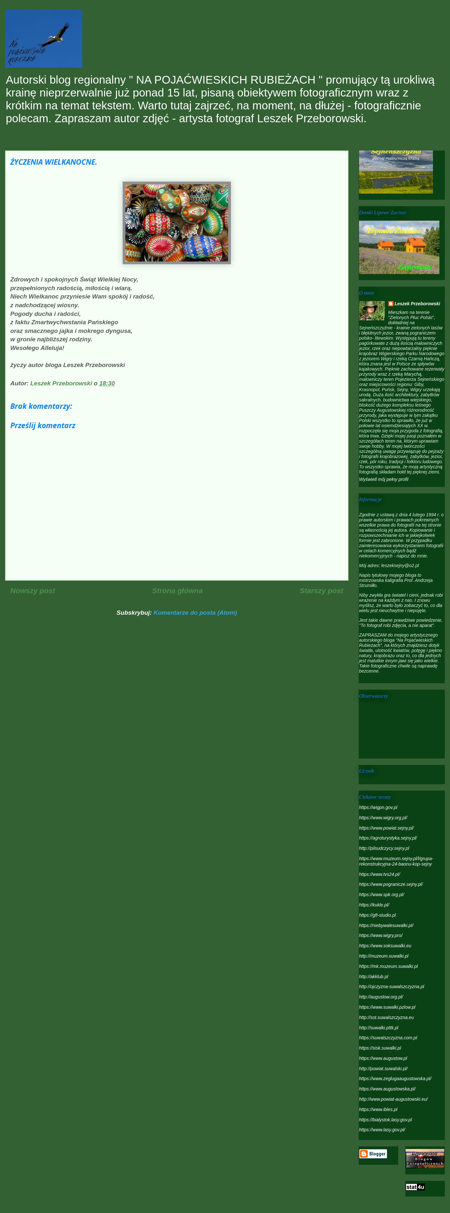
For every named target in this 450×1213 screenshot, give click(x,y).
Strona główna (177, 590)
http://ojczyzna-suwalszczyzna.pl (391, 986)
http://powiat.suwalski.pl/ (383, 1068)
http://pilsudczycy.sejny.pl (384, 848)
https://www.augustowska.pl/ (387, 1088)
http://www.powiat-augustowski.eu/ (393, 1099)
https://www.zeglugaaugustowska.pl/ (395, 1078)
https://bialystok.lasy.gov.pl (385, 1119)
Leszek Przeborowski (417, 303)
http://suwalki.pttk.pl (378, 1027)
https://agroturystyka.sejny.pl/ (388, 838)
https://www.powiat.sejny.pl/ (386, 828)
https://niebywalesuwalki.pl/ (386, 925)
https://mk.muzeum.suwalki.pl (388, 966)
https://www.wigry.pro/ (380, 935)
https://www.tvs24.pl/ (379, 874)
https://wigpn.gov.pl (378, 807)
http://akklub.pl (373, 976)
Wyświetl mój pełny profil (383, 479)
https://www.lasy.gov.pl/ (382, 1129)
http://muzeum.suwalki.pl (383, 956)
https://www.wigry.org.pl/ (383, 817)
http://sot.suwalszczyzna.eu (386, 1017)
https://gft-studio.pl (377, 915)
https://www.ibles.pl (378, 1109)
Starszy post (321, 590)
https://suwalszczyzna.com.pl (388, 1037)
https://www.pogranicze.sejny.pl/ (391, 884)
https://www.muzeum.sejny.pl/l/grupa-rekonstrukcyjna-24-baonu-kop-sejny (396, 861)
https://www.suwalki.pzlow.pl (387, 1007)
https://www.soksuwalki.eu (385, 945)
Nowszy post (32, 590)
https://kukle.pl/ (374, 904)
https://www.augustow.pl (383, 1058)
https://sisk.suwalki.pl (380, 1048)
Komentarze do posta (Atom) (195, 612)
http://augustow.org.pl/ (381, 996)
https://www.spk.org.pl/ (381, 894)
